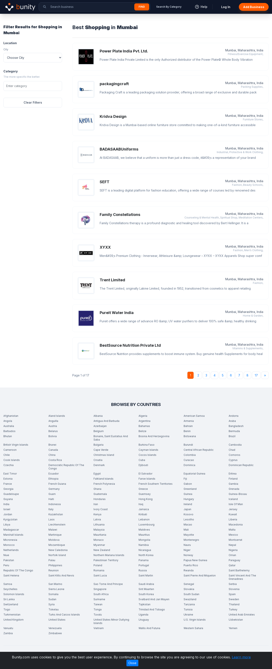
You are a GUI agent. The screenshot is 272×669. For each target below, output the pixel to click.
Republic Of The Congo (18, 570)
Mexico (233, 534)
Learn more (241, 657)
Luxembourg (146, 524)
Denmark (99, 465)
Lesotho (189, 519)
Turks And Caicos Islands (64, 614)
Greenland (190, 488)
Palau (51, 560)
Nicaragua (145, 550)
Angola (7, 421)
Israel (6, 509)
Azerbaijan (100, 426)
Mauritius (144, 534)
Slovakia (189, 589)
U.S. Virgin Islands (195, 619)
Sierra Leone (56, 589)
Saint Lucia (100, 575)
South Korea (146, 594)
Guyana (8, 499)
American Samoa (194, 415)
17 (256, 375)
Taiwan (98, 604)
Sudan (52, 599)
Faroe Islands (147, 478)
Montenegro (191, 539)
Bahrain (188, 426)
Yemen (233, 628)
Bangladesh (236, 426)
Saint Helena (11, 575)
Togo (6, 609)
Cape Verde (101, 449)
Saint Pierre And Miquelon (200, 575)
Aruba (232, 421)
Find (142, 6)
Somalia (53, 594)
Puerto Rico (191, 565)
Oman (232, 555)
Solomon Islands (13, 594)
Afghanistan (10, 415)
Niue (6, 555)
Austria (52, 426)
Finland (233, 478)
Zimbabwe (55, 633)
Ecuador (53, 473)
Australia (8, 426)
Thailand (234, 604)
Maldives (144, 529)
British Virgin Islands (15, 444)
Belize (142, 431)
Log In (225, 7)
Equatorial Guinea (194, 473)
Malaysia (99, 529)
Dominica (189, 465)
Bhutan (7, 436)
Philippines (55, 565)
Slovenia (234, 589)
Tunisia (188, 609)
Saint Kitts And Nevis (61, 575)
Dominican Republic (241, 465)
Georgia (8, 488)
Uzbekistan (236, 619)
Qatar (232, 565)
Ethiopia (53, 478)
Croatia (98, 460)
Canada (53, 449)
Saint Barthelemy (239, 570)
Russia (143, 570)
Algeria (143, 415)
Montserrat (235, 539)
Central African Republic (199, 449)
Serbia (233, 584)
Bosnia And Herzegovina (154, 436)
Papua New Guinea (195, 560)
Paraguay (234, 560)
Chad (232, 449)
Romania (99, 570)
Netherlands (11, 550)
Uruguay (144, 619)
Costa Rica (55, 460)
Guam (52, 494)
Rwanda (189, 570)
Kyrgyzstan (10, 519)
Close (132, 663)
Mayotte (189, 534)
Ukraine (188, 614)
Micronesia (10, 539)
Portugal (144, 565)
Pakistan (8, 560)
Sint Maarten (146, 589)
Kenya (97, 514)
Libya (6, 524)
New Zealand (102, 550)
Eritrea (233, 473)
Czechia (8, 465)
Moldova (54, 539)
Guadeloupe (11, 494)
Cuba (142, 460)
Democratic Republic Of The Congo (66, 466)
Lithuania (99, 524)
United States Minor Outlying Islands (111, 621)
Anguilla (53, 421)
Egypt (97, 473)
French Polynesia (104, 483)
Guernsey (145, 494)
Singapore (100, 589)
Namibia (144, 544)
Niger (187, 550)
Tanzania (189, 604)
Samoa (7, 584)
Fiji (185, 478)
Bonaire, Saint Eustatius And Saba (111, 438)
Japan (187, 509)
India (6, 504)
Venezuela (55, 628)
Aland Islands (56, 415)
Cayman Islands (148, 449)
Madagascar (11, 529)
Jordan (7, 514)
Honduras (100, 499)
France (7, 483)
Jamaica (144, 509)
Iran (96, 504)
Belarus (53, 431)
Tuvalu (98, 614)
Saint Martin (146, 575)
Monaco (99, 539)
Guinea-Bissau (238, 494)
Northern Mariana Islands (109, 555)
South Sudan (191, 594)
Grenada (234, 488)
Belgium (99, 431)
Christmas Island (104, 454)
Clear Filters (33, 102)
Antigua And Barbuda (106, 421)
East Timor (10, 473)
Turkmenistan (11, 614)
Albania (98, 415)
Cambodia (235, 444)
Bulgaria (98, 444)
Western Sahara (193, 628)
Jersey (233, 509)
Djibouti (143, 465)
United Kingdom (13, 619)
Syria (51, 604)
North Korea (146, 555)
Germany (54, 488)
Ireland (188, 504)
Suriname (99, 599)
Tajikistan (144, 604)
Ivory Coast (101, 509)
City (5, 49)
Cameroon (10, 449)
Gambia (233, 483)
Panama (144, 560)
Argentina (144, 421)
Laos (51, 519)
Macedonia (236, 524)
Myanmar (99, 544)
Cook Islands (11, 460)
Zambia (8, 633)
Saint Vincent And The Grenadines (242, 577)
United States (56, 619)
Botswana (190, 436)
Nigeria (233, 550)
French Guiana (57, 483)
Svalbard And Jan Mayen (154, 599)
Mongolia (144, 539)
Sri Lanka (9, 599)
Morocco (9, 544)
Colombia (190, 454)
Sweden (234, 599)
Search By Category (168, 6)
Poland (98, 565)
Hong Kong (146, 499)
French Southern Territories (156, 483)
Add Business (253, 7)
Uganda (143, 614)
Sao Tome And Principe (108, 584)
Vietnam (99, 628)
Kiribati (143, 514)
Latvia (97, 519)
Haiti (51, 499)
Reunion (53, 570)
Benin (187, 431)
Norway (188, 555)
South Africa (101, 594)
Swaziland (190, 599)
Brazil (232, 436)
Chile (6, 454)
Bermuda (234, 431)
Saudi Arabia (146, 584)
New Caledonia (58, 550)
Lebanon (144, 519)
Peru (6, 565)
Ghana (97, 488)
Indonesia (54, 504)
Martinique (55, 534)
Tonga (98, 609)
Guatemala (100, 494)
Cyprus (233, 460)
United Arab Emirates (242, 614)
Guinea (188, 494)
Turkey (233, 609)
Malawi (52, 529)
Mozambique (56, 544)
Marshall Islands (13, 534)
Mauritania (100, 534)
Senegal (189, 584)
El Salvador (145, 473)
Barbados (9, 431)
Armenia (189, 421)
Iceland (233, 499)
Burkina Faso (146, 444)
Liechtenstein (56, 524)
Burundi (188, 444)
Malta (232, 529)
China (51, 454)
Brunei (52, 444)
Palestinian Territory (106, 560)
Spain (232, 594)
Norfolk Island (57, 555)
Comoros (234, 454)
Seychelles (10, 589)
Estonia (8, 478)
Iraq (141, 504)
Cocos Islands (147, 454)
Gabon (188, 483)
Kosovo (188, 514)
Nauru (187, 544)
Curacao (189, 460)
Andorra (233, 415)
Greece (143, 488)
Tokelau (53, 609)
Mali (186, 529)
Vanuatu (8, 628)
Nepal (232, 544)
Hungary (189, 499)
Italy (51, 509)
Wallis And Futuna (149, 628)
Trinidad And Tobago (152, 609)
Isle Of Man (236, 504)
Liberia (233, 519)
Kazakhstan (55, 514)
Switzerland (10, 604)
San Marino (55, 584)
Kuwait (233, 514)
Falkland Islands (103, 478)
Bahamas (144, 426)
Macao (188, 524)
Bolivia (52, 436)
